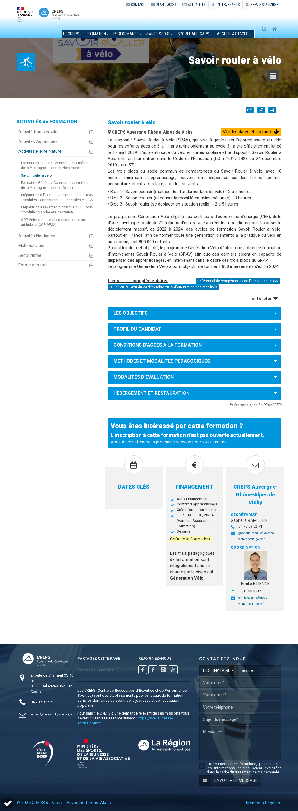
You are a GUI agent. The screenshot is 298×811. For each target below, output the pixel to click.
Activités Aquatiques (38, 141)
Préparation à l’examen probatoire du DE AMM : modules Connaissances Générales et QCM (57, 197)
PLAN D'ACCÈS (163, 5)
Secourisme (29, 255)
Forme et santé (33, 265)
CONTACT (135, 5)
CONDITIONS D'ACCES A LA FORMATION (157, 345)
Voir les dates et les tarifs (251, 131)
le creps (73, 33)
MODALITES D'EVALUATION (143, 377)
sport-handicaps (195, 33)
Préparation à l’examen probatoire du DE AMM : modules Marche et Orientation (57, 209)
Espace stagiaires (262, 5)
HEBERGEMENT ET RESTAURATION (151, 393)
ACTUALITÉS (193, 5)
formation (97, 33)
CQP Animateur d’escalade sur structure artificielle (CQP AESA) (53, 222)
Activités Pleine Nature (39, 151)
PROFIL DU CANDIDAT (137, 329)
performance (127, 33)
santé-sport (159, 33)
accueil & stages (234, 33)
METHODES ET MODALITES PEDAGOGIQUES (161, 361)
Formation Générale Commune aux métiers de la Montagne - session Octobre (56, 185)
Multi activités (31, 245)
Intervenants (226, 5)
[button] (7, 803)
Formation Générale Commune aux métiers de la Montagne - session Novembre (56, 165)
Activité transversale (37, 131)
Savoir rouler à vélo (36, 175)
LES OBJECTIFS (130, 313)
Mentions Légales (263, 802)
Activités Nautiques (36, 235)
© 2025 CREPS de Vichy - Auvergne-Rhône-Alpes (64, 802)
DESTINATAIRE (218, 670)
